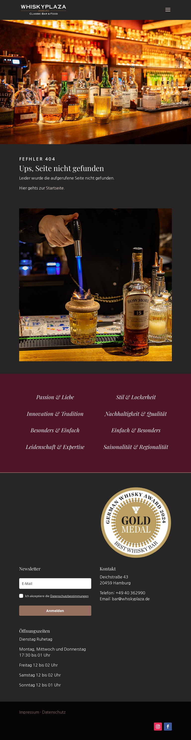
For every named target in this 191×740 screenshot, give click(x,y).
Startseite (55, 187)
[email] (55, 583)
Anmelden (55, 610)
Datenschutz (54, 712)
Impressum (29, 712)
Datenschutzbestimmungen (69, 596)
